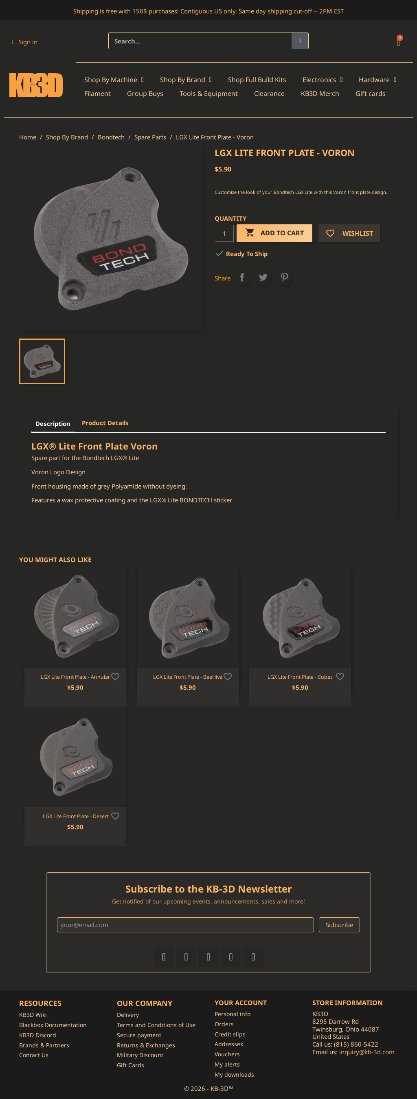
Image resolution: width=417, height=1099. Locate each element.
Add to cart (274, 233)
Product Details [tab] (105, 423)
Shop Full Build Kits (257, 79)
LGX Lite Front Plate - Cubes (300, 676)
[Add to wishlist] (115, 676)
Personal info (232, 1014)
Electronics (323, 80)
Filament (97, 93)
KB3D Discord (37, 1035)
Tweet (263, 277)
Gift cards (371, 93)
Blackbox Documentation (53, 1025)
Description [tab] (52, 423)
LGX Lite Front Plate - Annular (75, 676)
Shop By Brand (186, 80)
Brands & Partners (44, 1045)
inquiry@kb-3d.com (367, 1052)
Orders (224, 1024)
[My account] (25, 42)
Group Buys (145, 93)
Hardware (377, 80)
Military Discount (140, 1055)
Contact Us (33, 1055)
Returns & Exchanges (146, 1045)
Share (242, 277)
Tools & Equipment (209, 93)
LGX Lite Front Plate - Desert (75, 816)
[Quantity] (224, 233)
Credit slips (230, 1034)
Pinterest (284, 277)
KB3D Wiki (33, 1015)
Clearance (269, 93)
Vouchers (227, 1054)
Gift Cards (130, 1065)
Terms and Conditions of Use (156, 1025)
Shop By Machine (114, 80)
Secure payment (139, 1035)
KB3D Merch (320, 93)
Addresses (229, 1044)
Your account (241, 1002)
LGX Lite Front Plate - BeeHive (187, 676)
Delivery (128, 1015)
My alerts (227, 1064)
